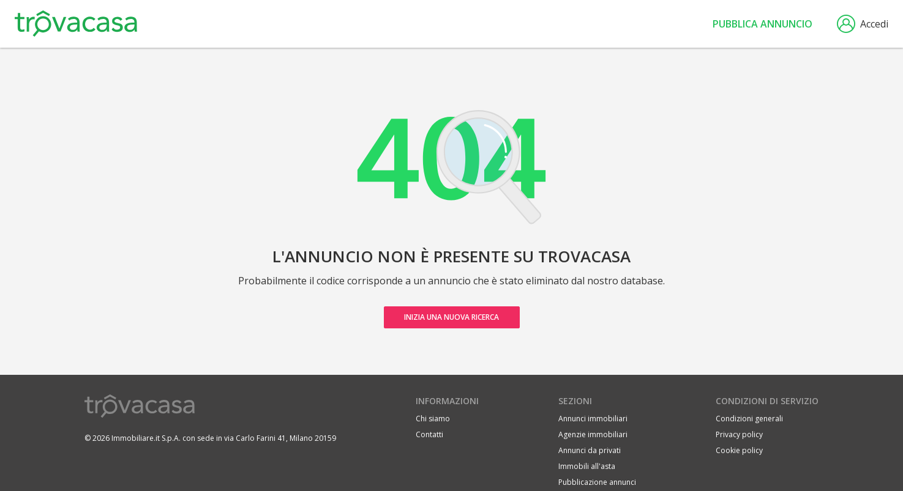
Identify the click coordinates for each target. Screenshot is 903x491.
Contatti (429, 434)
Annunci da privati (589, 450)
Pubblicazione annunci (597, 482)
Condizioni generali (749, 418)
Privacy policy (739, 434)
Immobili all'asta (586, 466)
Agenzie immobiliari (593, 434)
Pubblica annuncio (762, 24)
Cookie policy (739, 450)
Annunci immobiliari (593, 418)
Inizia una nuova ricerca (451, 317)
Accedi (862, 24)
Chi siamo (433, 418)
